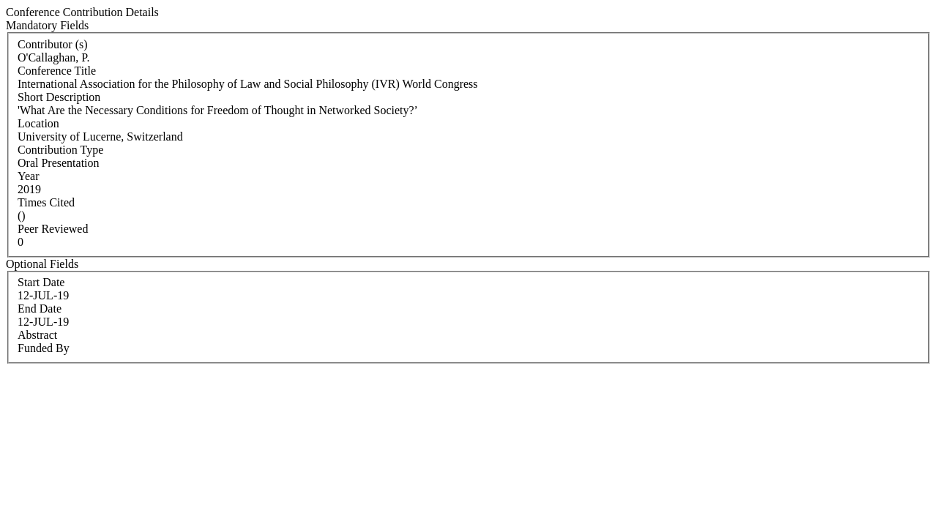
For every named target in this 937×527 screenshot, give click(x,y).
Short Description (59, 97)
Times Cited (46, 202)
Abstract (37, 335)
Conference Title (57, 70)
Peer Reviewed (53, 229)
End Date (39, 308)
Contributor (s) (53, 44)
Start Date (41, 282)
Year (28, 176)
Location (38, 123)
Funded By (44, 348)
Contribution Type (60, 149)
